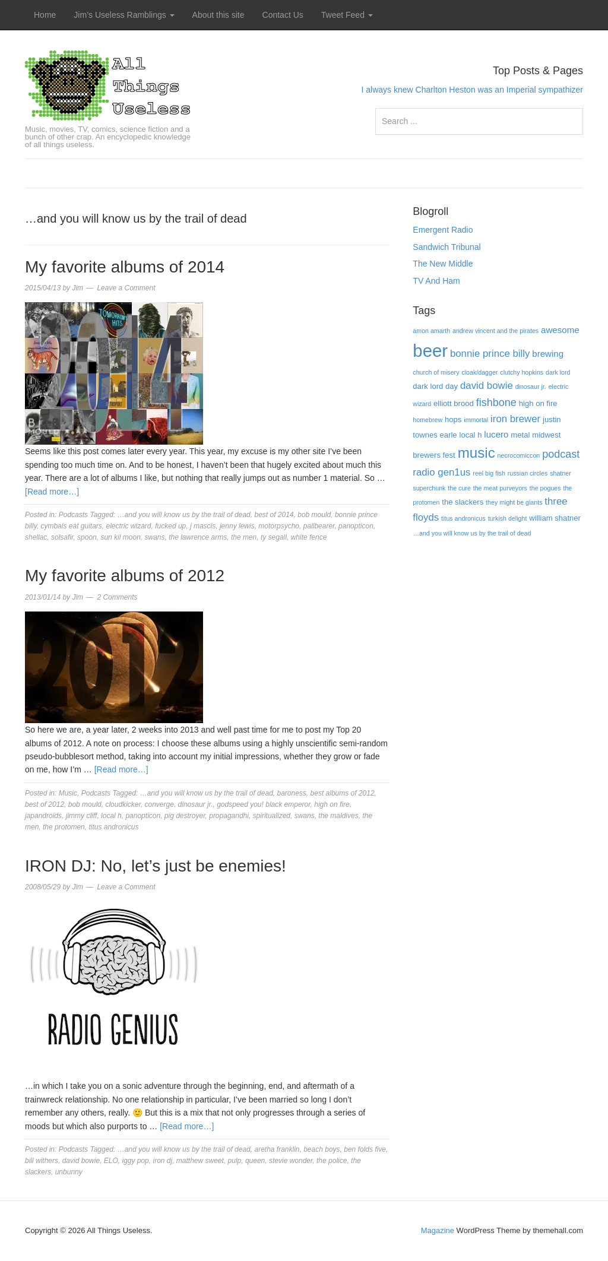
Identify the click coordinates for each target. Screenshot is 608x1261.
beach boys (321, 1149)
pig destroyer (184, 816)
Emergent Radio (443, 230)
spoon (87, 537)
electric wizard (128, 526)
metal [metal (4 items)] (520, 434)
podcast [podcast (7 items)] (561, 454)
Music (68, 793)
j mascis (203, 526)
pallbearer (319, 526)
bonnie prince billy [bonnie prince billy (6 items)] (490, 353)
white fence (309, 537)
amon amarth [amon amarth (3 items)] (431, 330)
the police (331, 1161)
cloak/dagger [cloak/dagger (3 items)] (479, 372)
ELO (111, 1161)
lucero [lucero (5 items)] (496, 434)
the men (243, 537)
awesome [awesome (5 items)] (560, 330)
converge (159, 804)
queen (255, 1161)
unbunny (69, 1172)
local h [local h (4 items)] (471, 434)
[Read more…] (52, 491)
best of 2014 (273, 515)
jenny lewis (237, 526)
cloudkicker (122, 804)
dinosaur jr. (195, 804)
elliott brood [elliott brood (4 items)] (453, 403)
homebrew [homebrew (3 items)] (427, 419)
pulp (235, 1161)
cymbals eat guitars (71, 526)
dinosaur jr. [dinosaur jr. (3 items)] (530, 386)
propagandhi (229, 816)
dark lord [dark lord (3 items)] (558, 372)
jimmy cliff (81, 816)
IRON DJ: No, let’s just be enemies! (155, 866)
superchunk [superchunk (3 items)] (429, 488)
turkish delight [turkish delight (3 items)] (507, 518)
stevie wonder (290, 1161)
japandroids (43, 816)
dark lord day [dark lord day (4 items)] (435, 386)
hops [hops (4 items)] (453, 419)
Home (45, 15)
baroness (291, 793)
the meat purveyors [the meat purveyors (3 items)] (500, 488)
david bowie (81, 1161)
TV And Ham (436, 281)
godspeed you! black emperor (263, 804)
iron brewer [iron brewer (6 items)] (515, 418)
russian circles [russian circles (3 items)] (528, 473)
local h (111, 816)
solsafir (62, 537)
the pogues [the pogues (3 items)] (545, 488)
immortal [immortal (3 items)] (476, 419)
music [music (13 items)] (476, 453)
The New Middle (443, 263)
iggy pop (135, 1161)
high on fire (331, 804)
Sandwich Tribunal (446, 247)
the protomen (64, 827)
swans (154, 537)
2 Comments (117, 597)
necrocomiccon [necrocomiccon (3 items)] (519, 455)
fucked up (170, 526)
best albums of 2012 (343, 793)
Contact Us (282, 15)
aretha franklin (276, 1149)
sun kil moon (120, 537)
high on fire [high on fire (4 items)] (538, 403)
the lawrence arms (198, 537)
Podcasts (73, 515)
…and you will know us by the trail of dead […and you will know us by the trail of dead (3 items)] (472, 533)
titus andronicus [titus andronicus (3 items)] (463, 518)
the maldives (338, 816)
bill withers (41, 1161)
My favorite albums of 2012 (124, 575)
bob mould (314, 515)
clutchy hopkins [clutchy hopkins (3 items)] (521, 372)
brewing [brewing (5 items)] (547, 353)
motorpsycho (278, 526)
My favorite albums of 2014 (124, 267)
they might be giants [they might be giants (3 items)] (514, 502)
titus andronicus (113, 827)
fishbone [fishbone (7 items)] (496, 402)
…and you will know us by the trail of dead (184, 515)
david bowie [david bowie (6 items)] (486, 385)
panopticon (355, 526)
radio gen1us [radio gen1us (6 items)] (441, 472)
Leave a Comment (126, 288)
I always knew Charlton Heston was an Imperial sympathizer (472, 89)
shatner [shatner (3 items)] (560, 473)
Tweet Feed (347, 15)
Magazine (437, 1230)
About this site (218, 15)
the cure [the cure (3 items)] (459, 488)
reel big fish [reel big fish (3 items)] (489, 473)
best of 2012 (44, 804)
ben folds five (365, 1149)
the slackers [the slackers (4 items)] (462, 502)
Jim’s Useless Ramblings (124, 15)
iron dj (162, 1161)
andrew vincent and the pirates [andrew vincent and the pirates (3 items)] (495, 330)
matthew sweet (200, 1161)
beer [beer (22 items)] (430, 350)
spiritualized (271, 816)
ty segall (274, 537)
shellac (36, 537)
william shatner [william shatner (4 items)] (555, 518)
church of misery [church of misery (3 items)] (436, 372)
